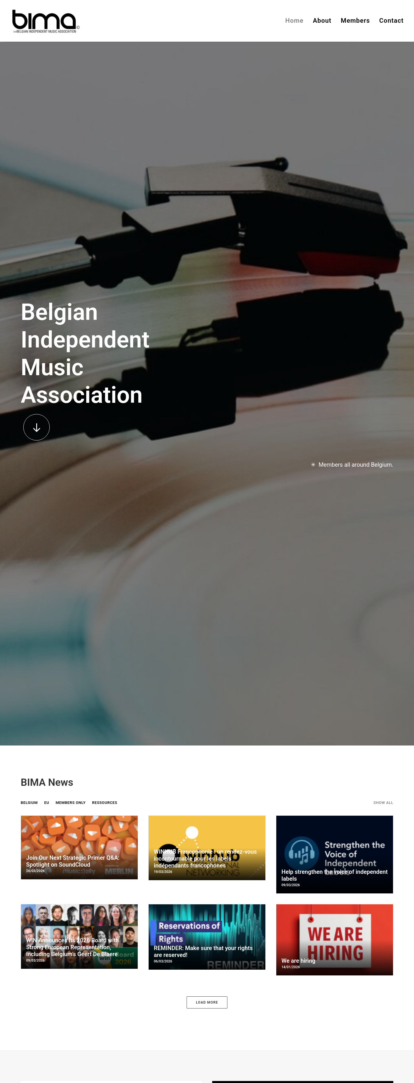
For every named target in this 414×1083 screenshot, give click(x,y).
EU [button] (46, 310)
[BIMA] (45, 21)
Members (355, 20)
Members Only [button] (70, 310)
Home (294, 20)
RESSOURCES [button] (104, 310)
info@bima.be (144, 957)
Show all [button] (383, 310)
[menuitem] (296, 20)
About (322, 20)
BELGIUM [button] (29, 310)
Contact (391, 20)
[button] (36, 181)
